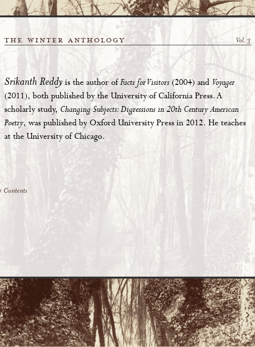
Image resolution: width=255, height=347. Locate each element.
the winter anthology (64, 40)
